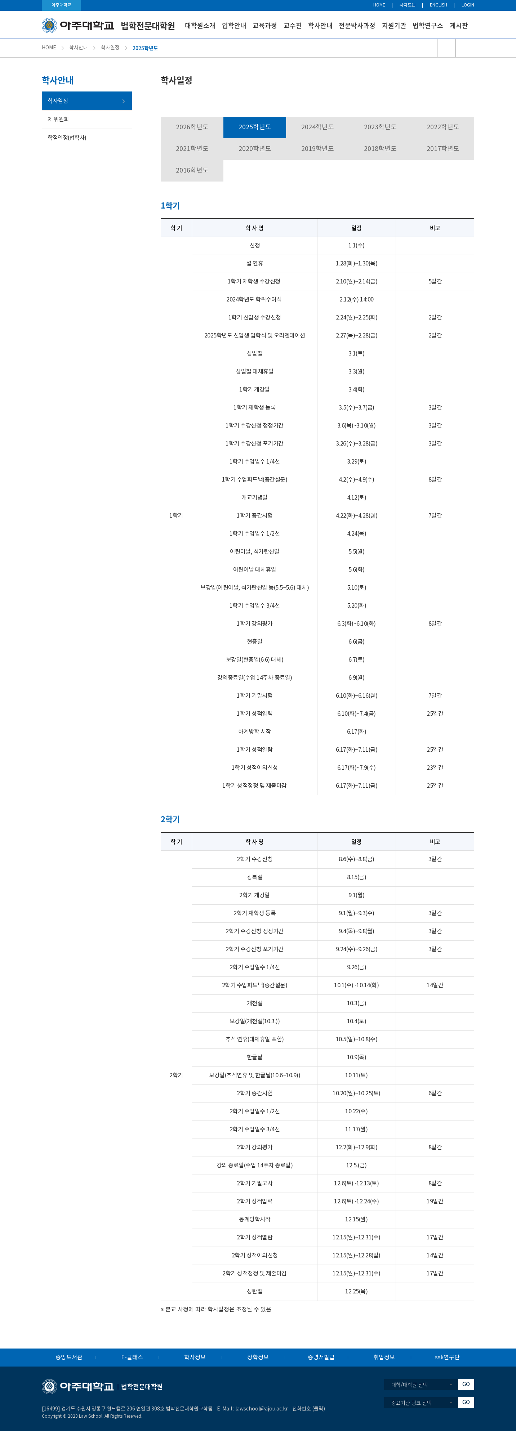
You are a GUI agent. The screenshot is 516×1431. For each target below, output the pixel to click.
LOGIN (468, 5)
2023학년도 (380, 127)
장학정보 (258, 1357)
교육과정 (265, 25)
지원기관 (394, 25)
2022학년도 (443, 127)
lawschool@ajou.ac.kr (261, 1409)
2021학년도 (192, 149)
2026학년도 (192, 127)
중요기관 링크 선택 (411, 1402)
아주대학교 (61, 5)
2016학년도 (192, 170)
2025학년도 (255, 127)
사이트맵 (407, 5)
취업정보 (384, 1357)
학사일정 (110, 48)
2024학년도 (317, 127)
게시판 (459, 25)
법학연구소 (428, 25)
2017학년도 (443, 149)
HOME (379, 5)
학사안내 (320, 25)
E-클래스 (132, 1357)
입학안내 (234, 25)
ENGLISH (438, 5)
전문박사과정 (357, 25)
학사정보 (195, 1357)
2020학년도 (255, 149)
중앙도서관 (69, 1357)
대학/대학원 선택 (409, 1384)
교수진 (293, 25)
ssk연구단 (447, 1357)
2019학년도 (317, 149)
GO (466, 1384)
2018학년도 (380, 149)
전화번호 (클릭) (308, 1409)
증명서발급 (321, 1357)
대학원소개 (200, 25)
